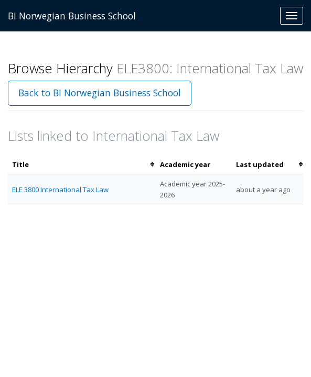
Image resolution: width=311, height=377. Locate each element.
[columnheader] (82, 164)
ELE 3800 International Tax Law (60, 189)
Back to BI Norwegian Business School (99, 92)
